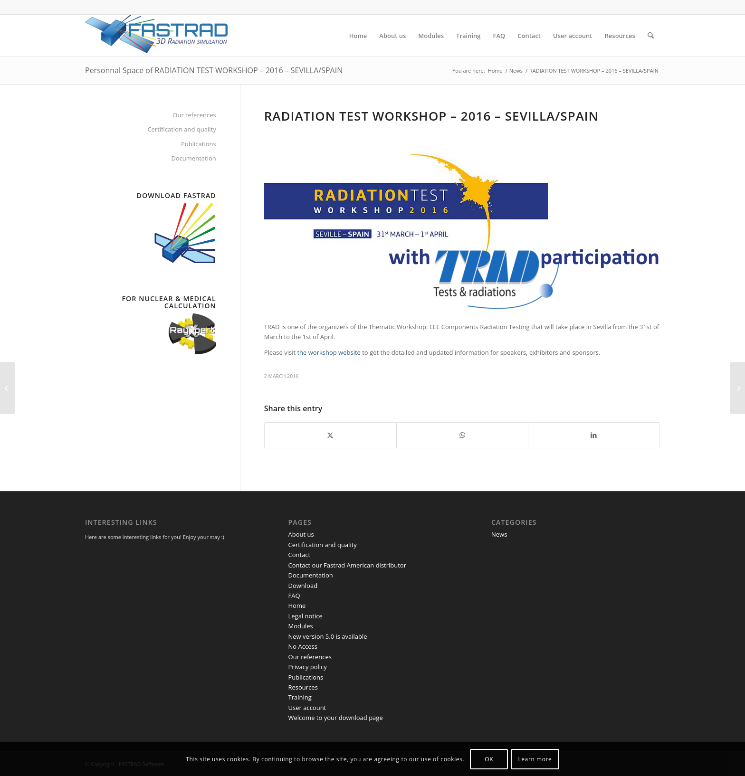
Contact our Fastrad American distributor (347, 565)
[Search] (650, 36)
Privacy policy (307, 666)
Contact (299, 554)
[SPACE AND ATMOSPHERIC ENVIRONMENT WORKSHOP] (7, 388)
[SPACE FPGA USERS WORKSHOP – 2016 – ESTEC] (737, 388)
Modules (300, 626)
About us (301, 534)
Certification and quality (181, 129)
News (499, 534)
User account (307, 707)
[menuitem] (358, 36)
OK (489, 759)
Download (303, 585)
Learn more (535, 759)
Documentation (193, 158)
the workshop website (328, 352)
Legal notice (305, 616)
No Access (302, 646)
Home (297, 605)
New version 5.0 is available (327, 636)
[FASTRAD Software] (156, 36)
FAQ (294, 595)
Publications (198, 144)
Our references (194, 115)
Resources (303, 687)
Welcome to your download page (335, 717)
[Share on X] (330, 435)
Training (300, 697)
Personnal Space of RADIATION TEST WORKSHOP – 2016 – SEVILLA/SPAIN (214, 70)
